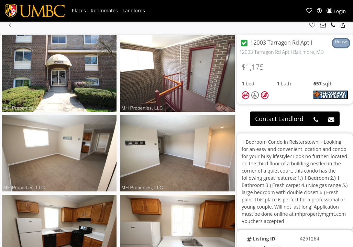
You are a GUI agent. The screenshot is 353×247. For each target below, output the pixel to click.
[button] (78, 10)
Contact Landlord (279, 119)
